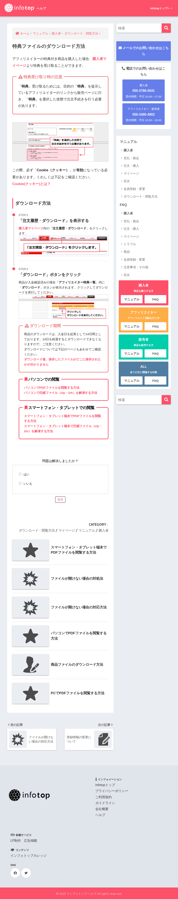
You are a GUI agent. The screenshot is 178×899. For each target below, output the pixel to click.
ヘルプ (100, 815)
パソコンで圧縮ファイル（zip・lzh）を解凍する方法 (60, 392)
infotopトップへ (161, 8)
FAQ (123, 205)
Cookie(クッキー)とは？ (31, 184)
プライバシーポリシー (111, 791)
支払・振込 (131, 158)
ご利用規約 (103, 797)
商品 (127, 251)
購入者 (103, 530)
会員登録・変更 (134, 189)
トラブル (130, 244)
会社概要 (101, 809)
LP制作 (15, 840)
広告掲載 (30, 840)
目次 (127, 181)
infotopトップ (105, 785)
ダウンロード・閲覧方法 (37, 530)
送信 (60, 499)
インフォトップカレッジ (28, 855)
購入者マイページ (31, 228)
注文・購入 (131, 165)
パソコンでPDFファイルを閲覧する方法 (52, 387)
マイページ (66, 530)
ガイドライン (105, 803)
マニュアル (87, 530)
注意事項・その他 (136, 267)
